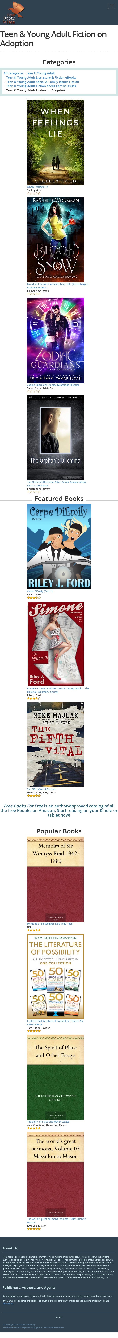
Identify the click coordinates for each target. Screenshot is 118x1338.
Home (59, 1317)
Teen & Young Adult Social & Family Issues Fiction (42, 82)
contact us (8, 1303)
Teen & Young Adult (40, 73)
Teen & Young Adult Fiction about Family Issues (41, 86)
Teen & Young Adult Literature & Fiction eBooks (41, 77)
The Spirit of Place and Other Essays (48, 1121)
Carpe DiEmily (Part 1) (39, 591)
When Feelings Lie (37, 186)
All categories (14, 73)
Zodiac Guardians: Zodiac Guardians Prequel (53, 384)
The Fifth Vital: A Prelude (41, 789)
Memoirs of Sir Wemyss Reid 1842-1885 (50, 923)
